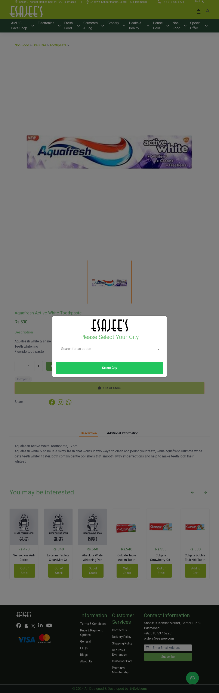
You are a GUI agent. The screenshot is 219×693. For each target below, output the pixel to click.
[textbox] (109, 349)
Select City (109, 368)
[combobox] (109, 349)
